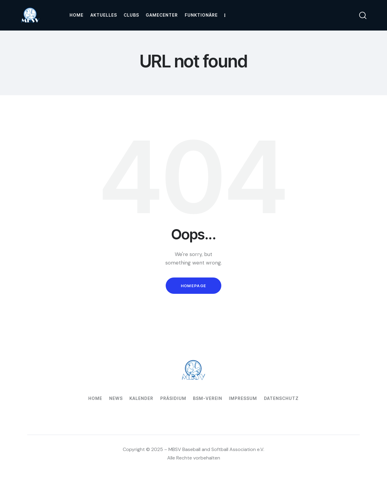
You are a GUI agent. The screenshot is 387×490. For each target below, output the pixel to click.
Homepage (193, 285)
